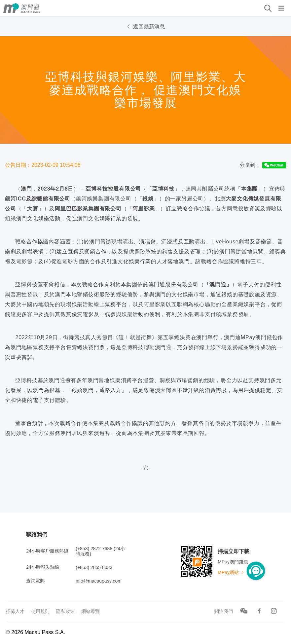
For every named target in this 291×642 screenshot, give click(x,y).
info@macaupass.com (99, 581)
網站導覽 (90, 611)
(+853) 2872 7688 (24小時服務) (100, 551)
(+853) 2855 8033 (94, 567)
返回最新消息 (145, 26)
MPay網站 (231, 572)
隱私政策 (65, 611)
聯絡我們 (36, 534)
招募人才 (15, 611)
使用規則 (40, 611)
